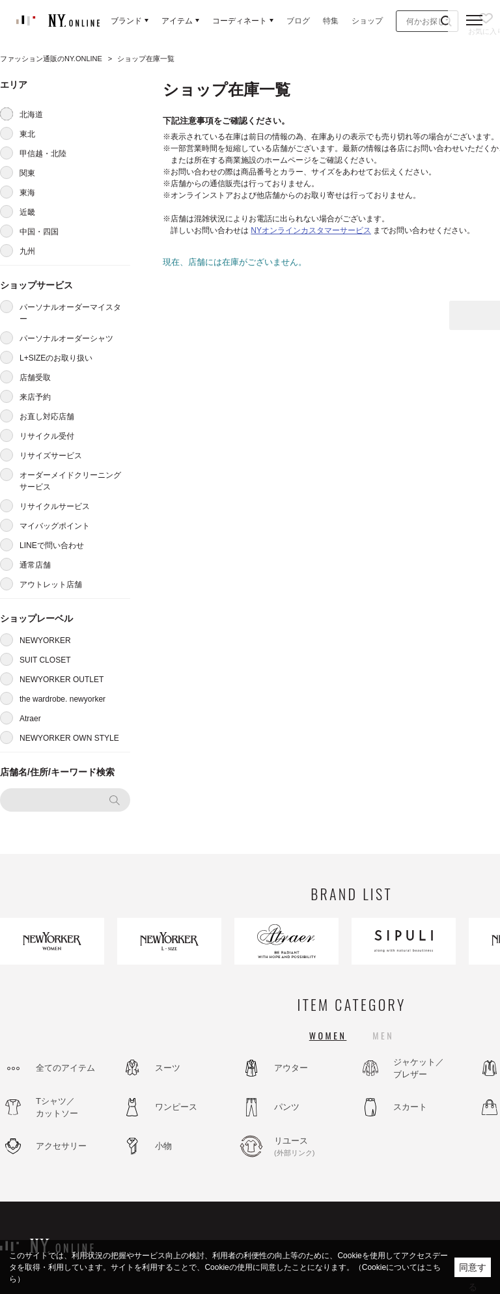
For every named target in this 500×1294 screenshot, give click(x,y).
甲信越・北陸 (43, 153)
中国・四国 (39, 231)
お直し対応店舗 (47, 416)
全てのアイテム (65, 1068)
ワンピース (176, 1107)
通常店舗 (35, 565)
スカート (410, 1107)
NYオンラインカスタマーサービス (311, 230)
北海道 (31, 114)
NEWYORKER (45, 640)
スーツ (167, 1068)
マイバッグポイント (55, 525)
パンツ (286, 1107)
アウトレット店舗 (51, 584)
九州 (27, 251)
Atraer (30, 718)
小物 (163, 1146)
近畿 (27, 212)
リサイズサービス (51, 455)
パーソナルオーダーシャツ (66, 338)
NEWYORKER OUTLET (62, 679)
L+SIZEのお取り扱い (56, 358)
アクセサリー (61, 1146)
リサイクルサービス (55, 506)
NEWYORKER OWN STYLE (69, 738)
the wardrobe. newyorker (62, 699)
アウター (291, 1068)
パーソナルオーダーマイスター (70, 313)
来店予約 (35, 397)
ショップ (367, 20)
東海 (27, 192)
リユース (309, 1147)
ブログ (298, 20)
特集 (331, 20)
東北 (27, 134)
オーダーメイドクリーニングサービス (70, 481)
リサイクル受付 (47, 436)
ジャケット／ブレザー (418, 1068)
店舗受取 (35, 377)
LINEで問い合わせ (52, 545)
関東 (27, 173)
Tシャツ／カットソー (57, 1107)
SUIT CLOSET (45, 660)
